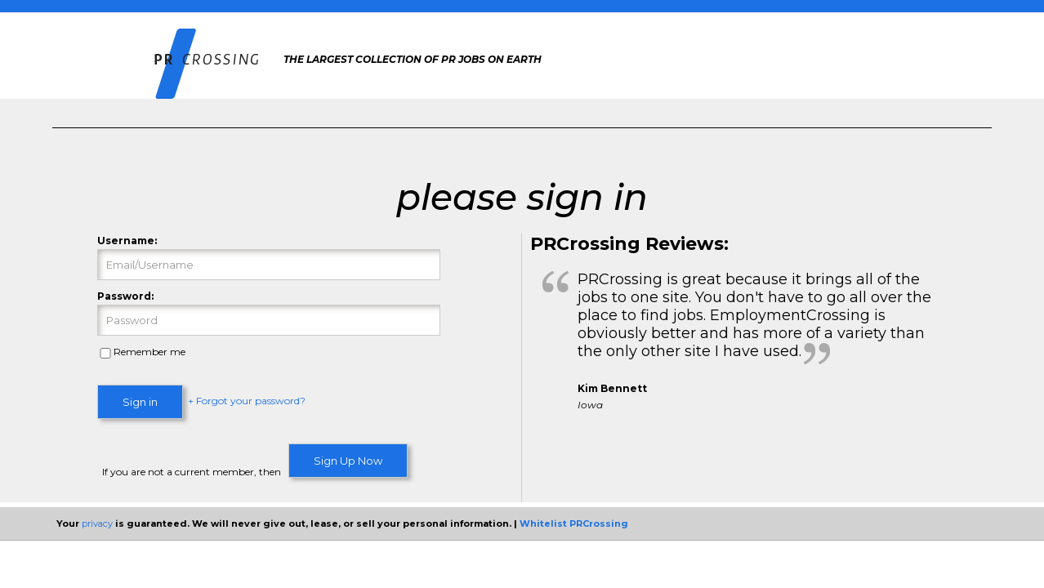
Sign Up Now (348, 460)
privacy (97, 523)
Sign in (140, 401)
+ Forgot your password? (247, 401)
